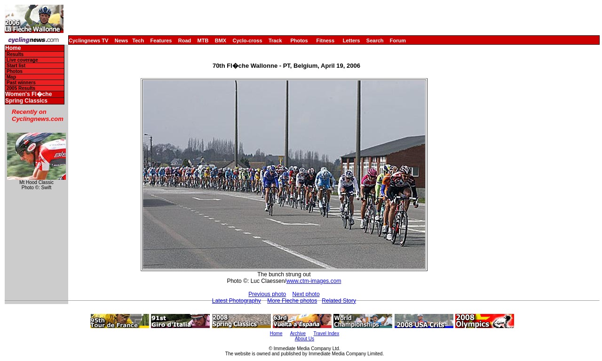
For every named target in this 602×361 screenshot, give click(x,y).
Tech (138, 40)
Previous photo (267, 294)
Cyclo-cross (247, 40)
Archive (298, 333)
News (121, 40)
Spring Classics (26, 101)
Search (375, 40)
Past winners (21, 82)
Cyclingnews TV (88, 40)
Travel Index (327, 333)
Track (275, 40)
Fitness (325, 40)
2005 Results (21, 88)
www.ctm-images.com (313, 281)
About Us (304, 338)
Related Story (339, 300)
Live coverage (22, 60)
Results (15, 54)
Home (13, 48)
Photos (299, 40)
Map (11, 77)
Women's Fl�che (28, 94)
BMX (220, 40)
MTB (203, 40)
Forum (398, 40)
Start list (16, 65)
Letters (351, 40)
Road (184, 40)
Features (161, 40)
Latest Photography (236, 300)
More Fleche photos (292, 300)
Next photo (306, 294)
